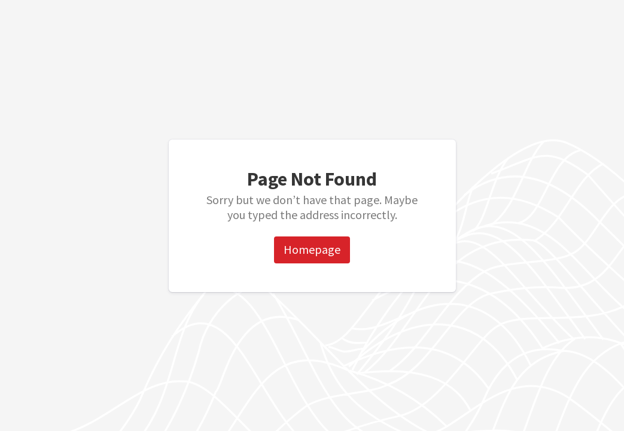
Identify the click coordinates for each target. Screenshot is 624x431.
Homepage (312, 249)
